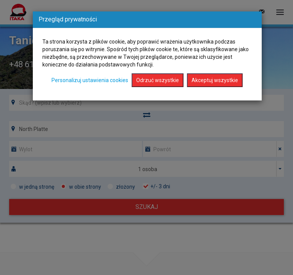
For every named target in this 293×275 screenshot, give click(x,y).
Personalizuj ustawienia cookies (90, 80)
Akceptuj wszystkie (215, 80)
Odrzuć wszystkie (157, 80)
